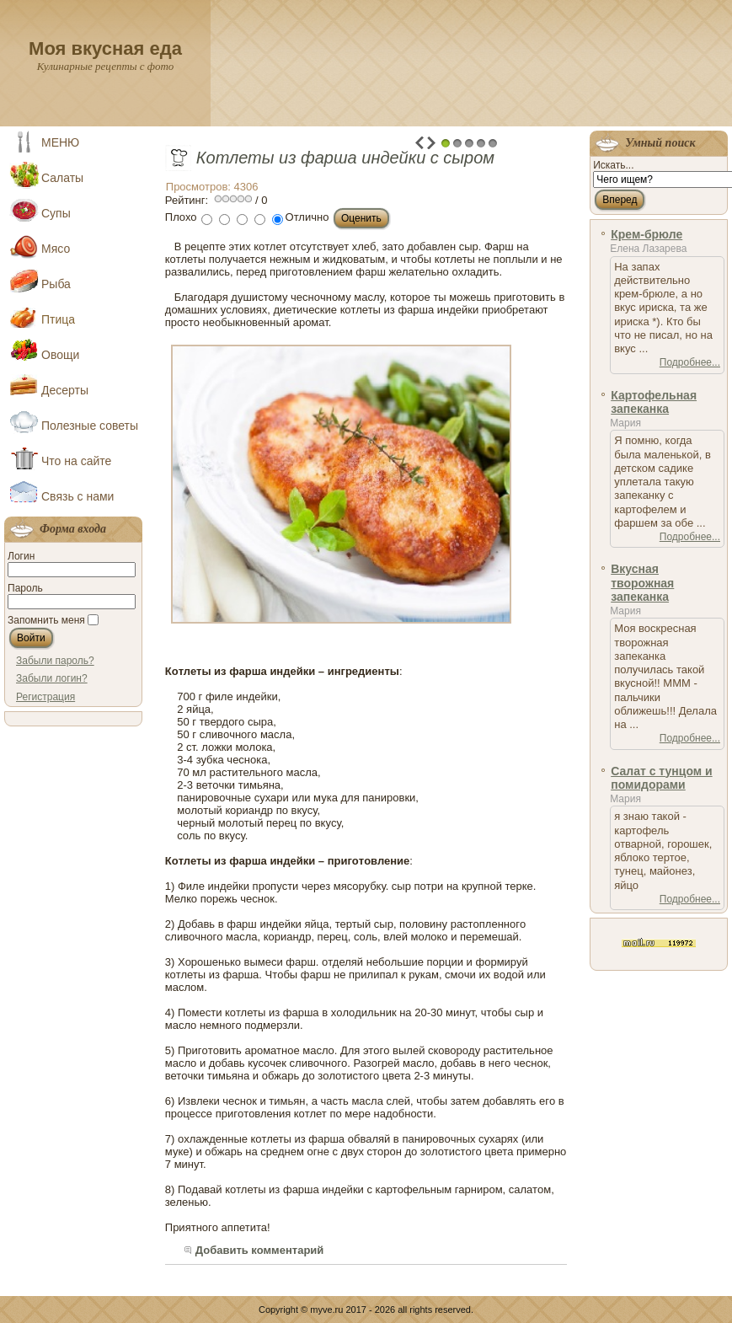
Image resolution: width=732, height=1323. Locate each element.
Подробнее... (690, 362)
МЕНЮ (60, 142)
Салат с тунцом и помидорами (661, 777)
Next (431, 143)
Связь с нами (77, 496)
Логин (21, 556)
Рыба (56, 284)
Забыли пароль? (55, 661)
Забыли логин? (52, 678)
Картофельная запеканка (654, 401)
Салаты (62, 178)
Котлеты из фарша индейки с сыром (345, 157)
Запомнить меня (46, 620)
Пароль (25, 588)
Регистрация (45, 697)
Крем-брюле (646, 234)
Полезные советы (89, 425)
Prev (419, 143)
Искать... (613, 165)
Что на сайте (76, 461)
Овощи (60, 355)
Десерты (64, 390)
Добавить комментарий (259, 1250)
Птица (58, 319)
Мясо (55, 248)
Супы (56, 213)
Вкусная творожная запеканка (642, 582)
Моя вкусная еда (105, 48)
